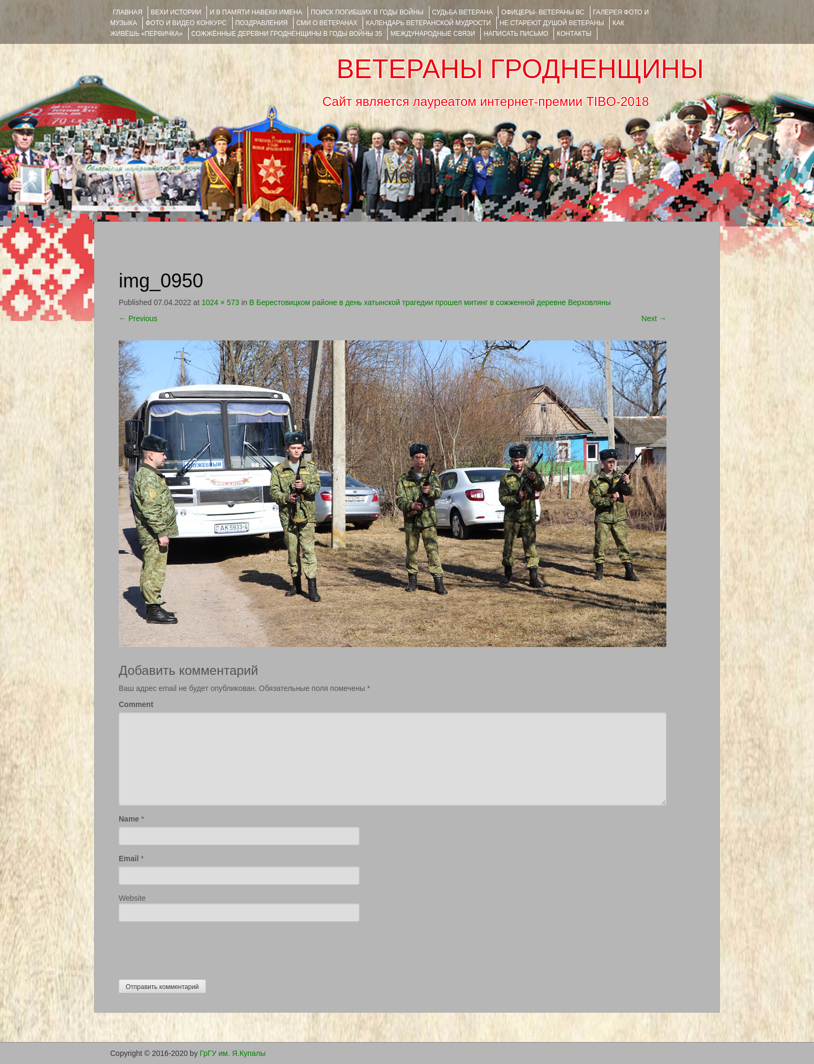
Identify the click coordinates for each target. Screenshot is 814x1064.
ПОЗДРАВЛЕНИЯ (261, 23)
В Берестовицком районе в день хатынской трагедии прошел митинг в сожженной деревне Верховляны (430, 302)
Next (653, 318)
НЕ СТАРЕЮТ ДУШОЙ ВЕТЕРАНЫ (552, 23)
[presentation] (200, 948)
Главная (127, 12)
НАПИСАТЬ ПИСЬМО (515, 33)
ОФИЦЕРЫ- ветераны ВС (542, 12)
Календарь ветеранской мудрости (428, 23)
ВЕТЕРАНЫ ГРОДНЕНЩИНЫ (520, 69)
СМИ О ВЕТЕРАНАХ (326, 23)
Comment (136, 704)
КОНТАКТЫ (574, 33)
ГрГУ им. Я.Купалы (233, 1053)
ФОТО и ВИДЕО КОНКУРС (185, 23)
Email (129, 858)
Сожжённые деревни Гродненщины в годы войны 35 (286, 33)
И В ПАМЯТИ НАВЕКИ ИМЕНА (256, 12)
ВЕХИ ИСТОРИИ (176, 12)
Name (129, 819)
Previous (138, 318)
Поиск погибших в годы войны (367, 12)
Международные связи (432, 33)
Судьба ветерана (462, 12)
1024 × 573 (220, 302)
